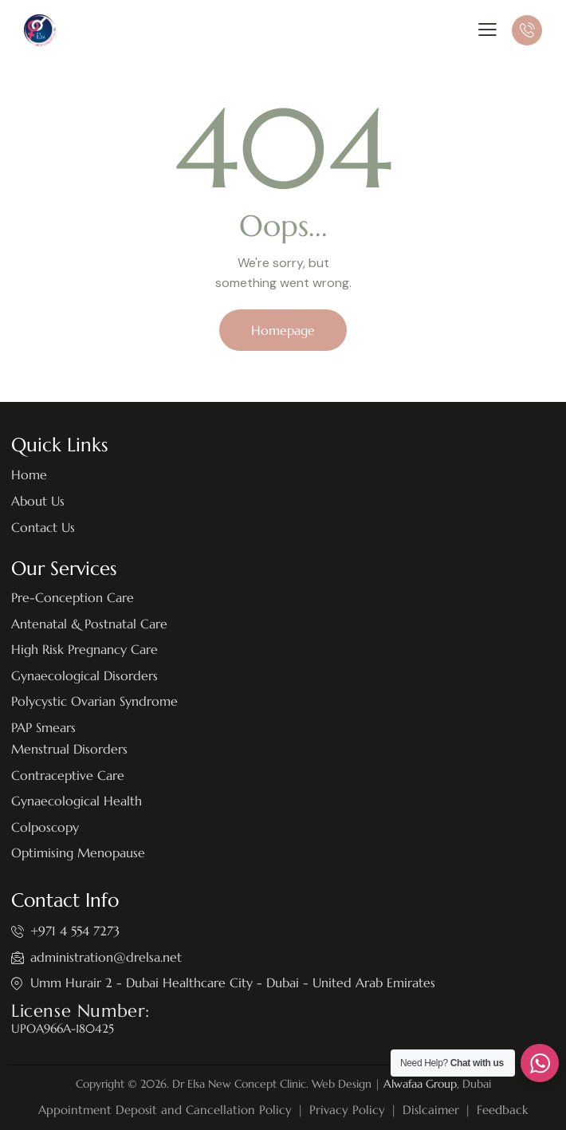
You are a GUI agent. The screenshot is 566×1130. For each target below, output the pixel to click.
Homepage (283, 330)
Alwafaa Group (420, 1084)
